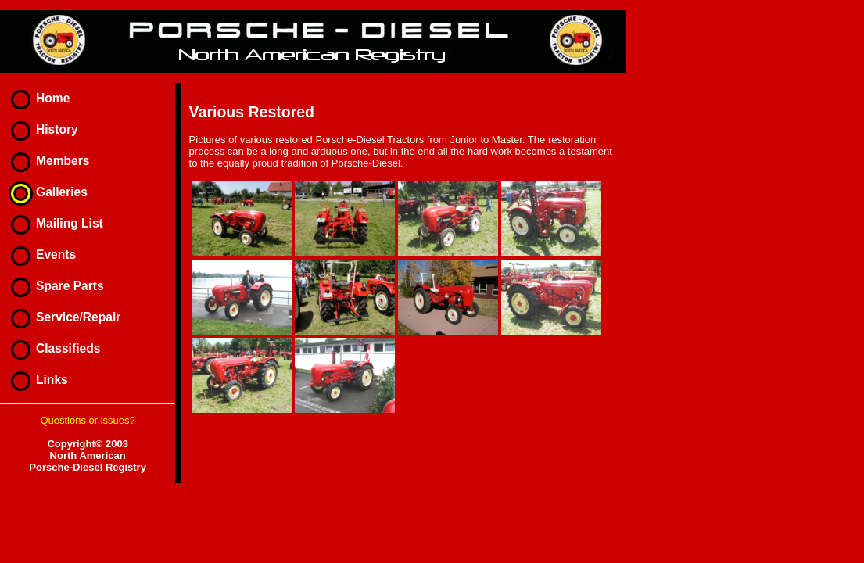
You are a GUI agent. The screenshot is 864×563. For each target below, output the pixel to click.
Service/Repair (61, 317)
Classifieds (51, 348)
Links (35, 379)
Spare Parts (53, 285)
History (40, 129)
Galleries (45, 192)
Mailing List (52, 223)
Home (36, 98)
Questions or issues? (87, 420)
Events (39, 254)
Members (45, 160)
